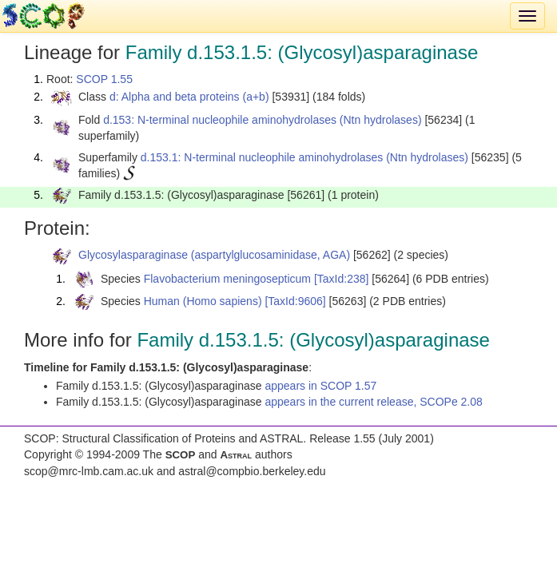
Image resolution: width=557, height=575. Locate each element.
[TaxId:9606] (295, 301)
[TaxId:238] (341, 278)
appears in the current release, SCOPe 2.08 (373, 401)
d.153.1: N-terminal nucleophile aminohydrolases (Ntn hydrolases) (304, 157)
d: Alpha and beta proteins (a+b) (189, 96)
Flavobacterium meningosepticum (227, 278)
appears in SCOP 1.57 (320, 385)
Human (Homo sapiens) (203, 301)
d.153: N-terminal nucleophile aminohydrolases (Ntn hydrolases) (262, 119)
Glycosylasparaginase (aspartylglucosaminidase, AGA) (214, 254)
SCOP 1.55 (104, 79)
